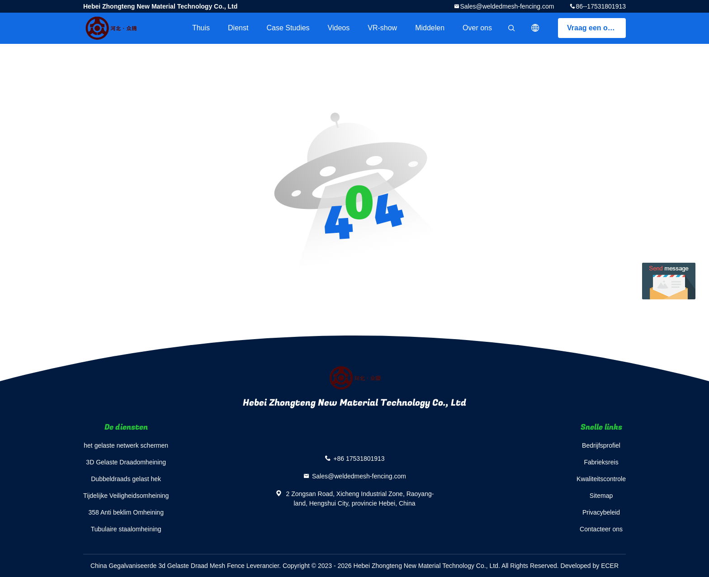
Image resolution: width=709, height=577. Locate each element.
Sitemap (601, 495)
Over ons (477, 28)
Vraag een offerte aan (596, 28)
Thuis (201, 28)
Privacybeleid (601, 512)
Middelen (429, 28)
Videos (339, 28)
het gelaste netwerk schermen (126, 445)
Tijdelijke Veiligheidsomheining (126, 495)
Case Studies (287, 28)
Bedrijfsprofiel (601, 445)
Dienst (238, 28)
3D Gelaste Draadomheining (126, 462)
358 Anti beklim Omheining (126, 512)
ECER (610, 565)
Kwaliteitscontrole (601, 478)
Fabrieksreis (601, 462)
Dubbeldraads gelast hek (126, 478)
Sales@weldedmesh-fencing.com (507, 6)
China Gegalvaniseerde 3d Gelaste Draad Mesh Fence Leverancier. (186, 565)
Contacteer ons (601, 529)
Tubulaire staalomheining (126, 529)
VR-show (382, 28)
